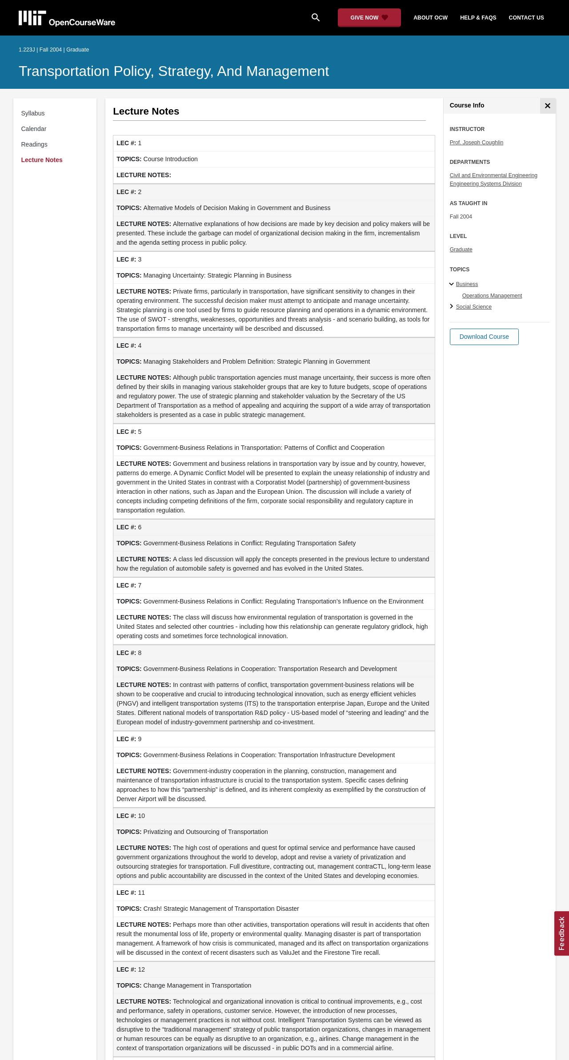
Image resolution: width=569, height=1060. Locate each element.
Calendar (34, 128)
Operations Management (492, 296)
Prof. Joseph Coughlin (477, 142)
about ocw (430, 18)
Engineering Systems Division (486, 184)
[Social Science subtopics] (453, 307)
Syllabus (33, 113)
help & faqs (478, 18)
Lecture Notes (42, 159)
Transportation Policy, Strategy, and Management (174, 71)
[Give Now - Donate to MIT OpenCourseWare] (369, 17)
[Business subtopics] (453, 284)
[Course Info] (548, 106)
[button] (484, 337)
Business (467, 284)
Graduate (461, 249)
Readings (34, 144)
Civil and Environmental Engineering (493, 175)
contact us (526, 18)
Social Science (474, 307)
